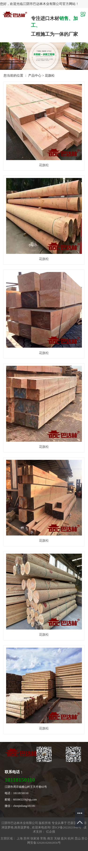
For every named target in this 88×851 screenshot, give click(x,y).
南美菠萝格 (22, 827)
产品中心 (34, 75)
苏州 (26, 838)
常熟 (43, 838)
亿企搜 (50, 831)
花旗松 (50, 75)
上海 (20, 838)
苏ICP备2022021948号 (66, 827)
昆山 (78, 838)
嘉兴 (64, 838)
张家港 (35, 838)
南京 (50, 838)
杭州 (71, 838)
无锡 (57, 838)
